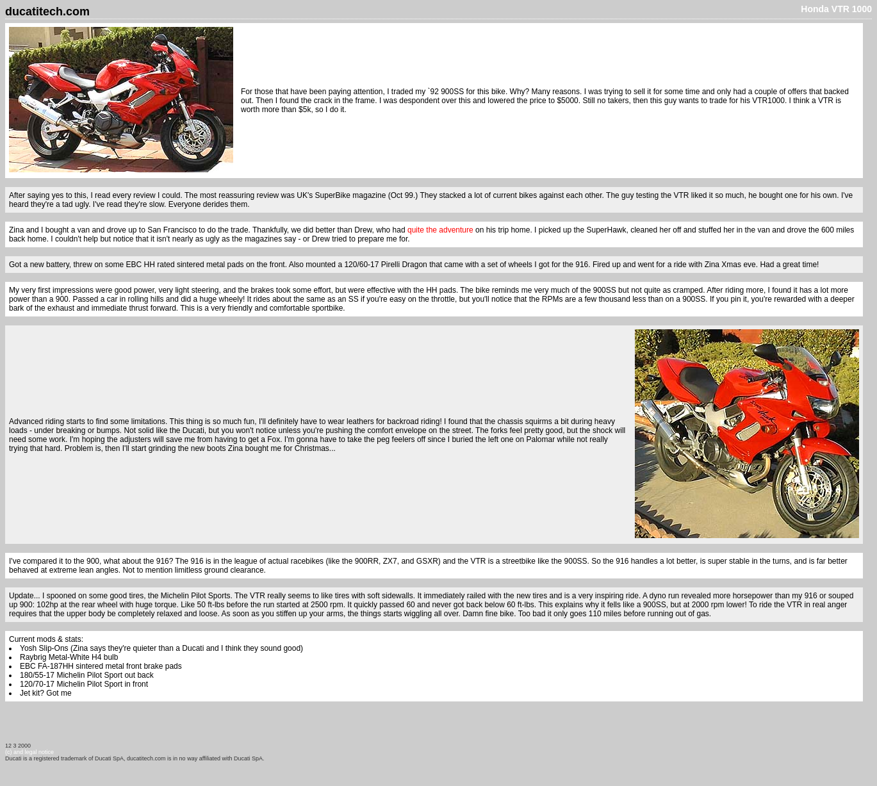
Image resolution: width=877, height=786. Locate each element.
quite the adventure (440, 229)
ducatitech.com (47, 11)
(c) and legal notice (29, 752)
